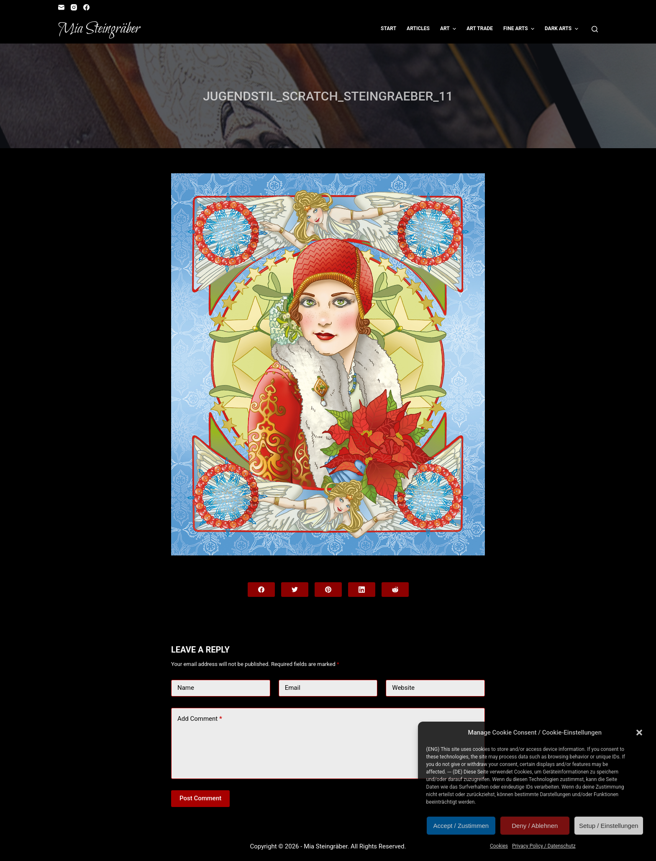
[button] (639, 732)
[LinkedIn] (361, 589)
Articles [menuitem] (418, 28)
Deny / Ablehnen (535, 825)
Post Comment (200, 798)
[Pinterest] (328, 589)
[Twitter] (294, 589)
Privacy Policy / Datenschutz (544, 846)
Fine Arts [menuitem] (519, 29)
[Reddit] (395, 589)
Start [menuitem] (388, 28)
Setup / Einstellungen (608, 825)
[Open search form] (595, 29)
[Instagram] (74, 7)
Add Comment (199, 719)
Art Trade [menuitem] (479, 28)
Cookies (499, 846)
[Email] (61, 7)
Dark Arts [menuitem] (562, 29)
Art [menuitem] (449, 29)
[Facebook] (86, 7)
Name (185, 687)
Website (403, 687)
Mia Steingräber (99, 28)
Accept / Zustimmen (461, 825)
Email (292, 687)
